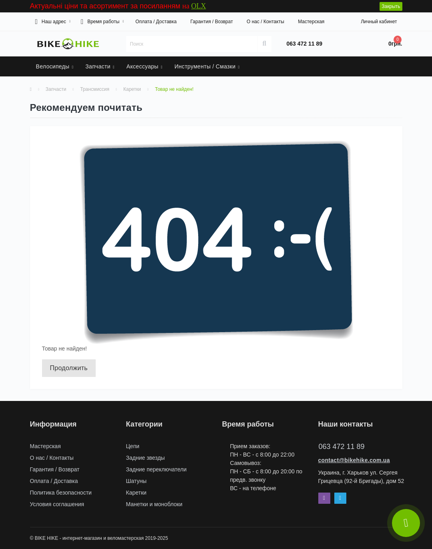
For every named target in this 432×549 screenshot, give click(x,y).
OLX (198, 6)
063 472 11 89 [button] (342, 447)
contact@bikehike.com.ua (354, 460)
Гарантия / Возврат (211, 21)
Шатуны (136, 481)
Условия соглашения (57, 504)
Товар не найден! (174, 89)
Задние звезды (145, 458)
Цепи (133, 446)
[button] (53, 21)
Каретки (132, 89)
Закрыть (391, 6)
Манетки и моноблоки (154, 504)
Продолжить (69, 368)
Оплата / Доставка (156, 21)
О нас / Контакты (265, 21)
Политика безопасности (61, 492)
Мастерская (311, 21)
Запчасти (56, 89)
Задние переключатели (156, 469)
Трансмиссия (94, 89)
